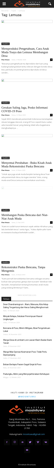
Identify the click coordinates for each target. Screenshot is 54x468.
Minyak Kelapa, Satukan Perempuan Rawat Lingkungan (22, 317)
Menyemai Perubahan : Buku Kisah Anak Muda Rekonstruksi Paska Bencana (26, 164)
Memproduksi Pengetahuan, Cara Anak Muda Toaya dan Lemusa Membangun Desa (25, 52)
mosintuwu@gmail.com (34, 434)
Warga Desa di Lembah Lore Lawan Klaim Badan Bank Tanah (27, 341)
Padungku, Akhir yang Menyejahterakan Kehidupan (26, 374)
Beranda (4, 10)
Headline (5, 44)
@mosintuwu (27, 396)
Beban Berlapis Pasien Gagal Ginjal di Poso (22, 364)
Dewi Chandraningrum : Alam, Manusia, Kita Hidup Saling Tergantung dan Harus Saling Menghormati (25, 306)
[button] (50, 4)
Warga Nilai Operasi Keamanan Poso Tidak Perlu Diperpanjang (25, 353)
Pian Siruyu (5, 60)
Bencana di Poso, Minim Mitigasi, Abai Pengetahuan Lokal (26, 329)
